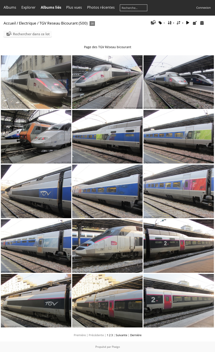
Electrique (27, 23)
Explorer (28, 7)
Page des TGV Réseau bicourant (107, 47)
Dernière (135, 335)
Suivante (121, 335)
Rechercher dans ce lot (31, 34)
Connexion (203, 8)
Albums (10, 7)
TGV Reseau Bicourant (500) (63, 23)
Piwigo (116, 347)
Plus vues (74, 7)
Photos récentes (101, 7)
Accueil (10, 23)
